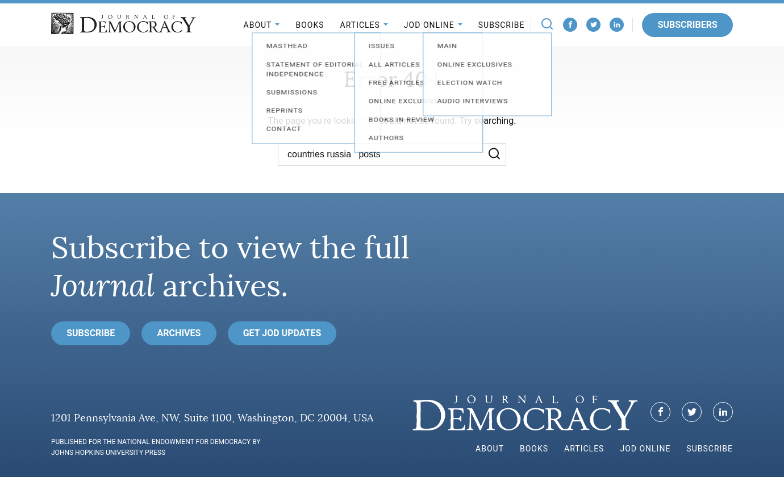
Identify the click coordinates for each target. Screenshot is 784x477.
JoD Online (429, 25)
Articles (360, 25)
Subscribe (501, 25)
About (258, 25)
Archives (179, 333)
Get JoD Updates (282, 333)
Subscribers (688, 24)
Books (309, 25)
